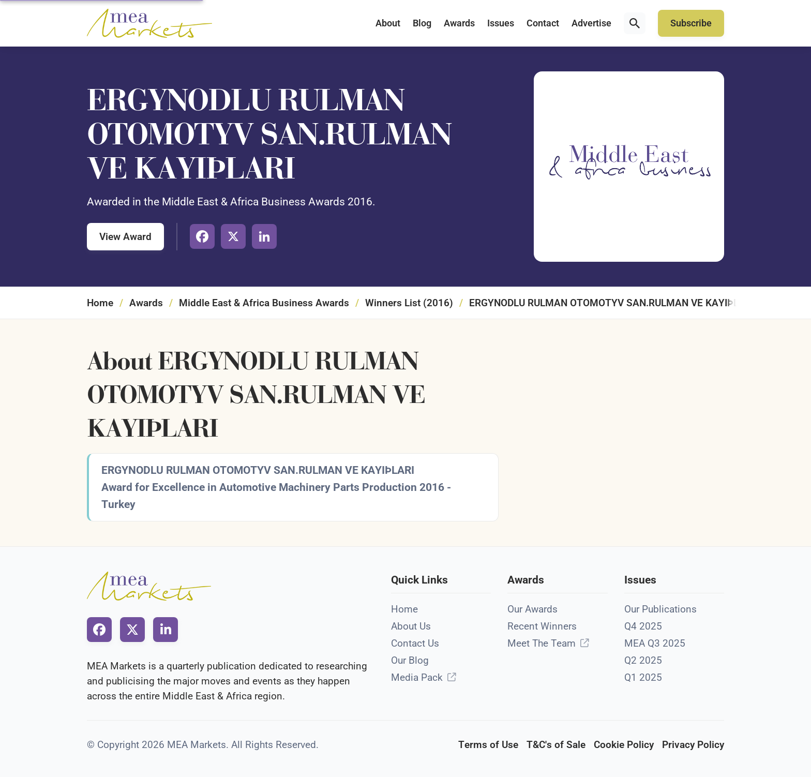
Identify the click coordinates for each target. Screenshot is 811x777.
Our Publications (660, 609)
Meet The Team (541, 643)
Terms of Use (488, 745)
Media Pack (417, 677)
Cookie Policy (624, 745)
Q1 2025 (643, 677)
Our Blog (410, 660)
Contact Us (415, 643)
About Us (411, 626)
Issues (500, 23)
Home (100, 303)
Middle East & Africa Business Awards (264, 303)
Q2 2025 (643, 660)
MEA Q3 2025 (654, 643)
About (388, 23)
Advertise (591, 23)
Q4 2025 (643, 626)
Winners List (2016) (409, 303)
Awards (459, 23)
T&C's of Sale (556, 745)
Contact (543, 23)
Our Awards (532, 609)
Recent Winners (542, 626)
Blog (422, 23)
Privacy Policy (693, 745)
